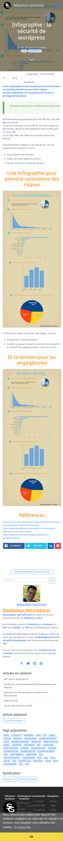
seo (14, 761)
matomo (38, 761)
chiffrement (17, 754)
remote (18, 738)
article (52, 347)
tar (5, 754)
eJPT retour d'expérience (16, 679)
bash (6, 735)
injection (31, 754)
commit (24, 748)
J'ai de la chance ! (14, 720)
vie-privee (29, 745)
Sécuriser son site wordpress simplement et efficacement (26, 694)
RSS (22, 779)
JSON (32, 779)
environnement (20, 741)
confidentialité (47, 738)
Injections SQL (11, 700)
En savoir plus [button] (22, 827)
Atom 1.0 (10, 779)
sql (41, 754)
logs (6, 741)
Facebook (39, 809)
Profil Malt (38, 805)
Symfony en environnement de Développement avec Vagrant (30, 686)
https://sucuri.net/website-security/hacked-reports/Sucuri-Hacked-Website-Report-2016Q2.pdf (32, 523)
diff (56, 761)
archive (52, 748)
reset (6, 745)
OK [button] (31, 836)
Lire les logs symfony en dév (18, 705)
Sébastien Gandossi (31, 604)
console (16, 735)
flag (52, 757)
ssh (21, 764)
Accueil (53, 801)
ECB (39, 757)
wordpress (35, 50)
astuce (7, 738)
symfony (17, 745)
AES (46, 757)
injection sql (51, 741)
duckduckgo (38, 748)
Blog (53, 805)
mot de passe (10, 748)
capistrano (10, 764)
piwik (48, 761)
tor (27, 764)
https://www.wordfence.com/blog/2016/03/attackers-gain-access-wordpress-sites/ (29, 530)
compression (11, 751)
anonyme (48, 745)
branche (36, 741)
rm (38, 745)
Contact (38, 801)
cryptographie (12, 757)
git (44, 735)
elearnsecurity (46, 751)
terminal (28, 735)
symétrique (29, 757)
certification (28, 751)
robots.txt (25, 761)
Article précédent (22, 571)
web (24, 50)
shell (52, 735)
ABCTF (7, 761)
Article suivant (43, 571)
